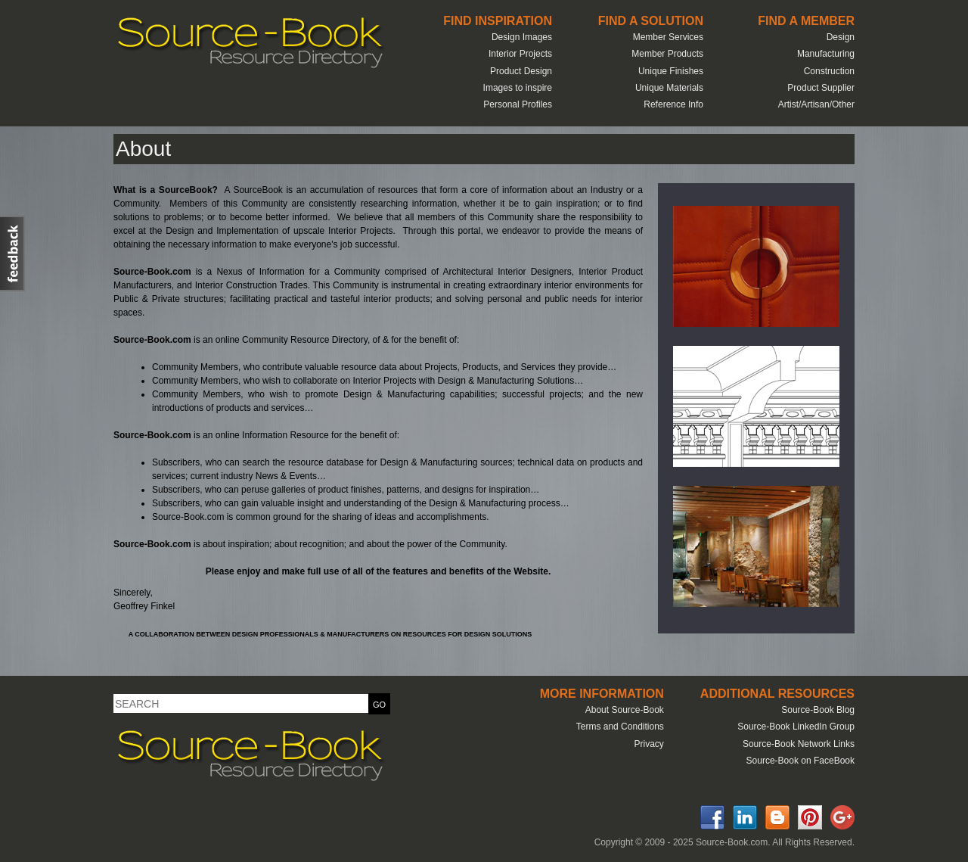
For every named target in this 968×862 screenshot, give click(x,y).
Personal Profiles (517, 104)
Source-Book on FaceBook (800, 760)
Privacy (648, 744)
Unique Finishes (670, 71)
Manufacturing (826, 53)
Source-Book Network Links (799, 744)
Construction (829, 71)
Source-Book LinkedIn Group (796, 726)
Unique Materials (669, 87)
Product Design (521, 71)
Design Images (522, 37)
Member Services (668, 37)
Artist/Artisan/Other (816, 104)
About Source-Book (624, 710)
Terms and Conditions (620, 726)
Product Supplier (821, 87)
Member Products (667, 53)
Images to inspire (517, 87)
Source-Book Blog (818, 710)
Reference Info (673, 104)
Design (841, 37)
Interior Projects (520, 53)
